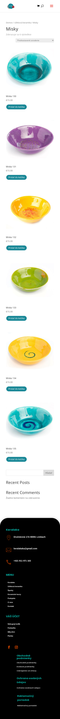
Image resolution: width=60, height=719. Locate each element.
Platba (10, 636)
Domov (9, 22)
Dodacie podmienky (25, 666)
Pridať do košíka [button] (16, 106)
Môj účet (11, 632)
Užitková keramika (22, 22)
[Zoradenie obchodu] (35, 40)
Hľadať (48, 472)
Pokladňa (12, 628)
